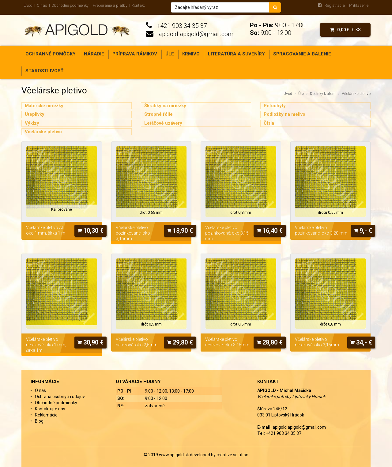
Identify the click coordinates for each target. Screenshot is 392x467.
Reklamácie (46, 414)
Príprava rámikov (134, 54)
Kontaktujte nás (50, 408)
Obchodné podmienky (70, 5)
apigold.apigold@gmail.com (196, 34)
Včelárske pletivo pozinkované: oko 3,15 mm (227, 233)
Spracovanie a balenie (302, 54)
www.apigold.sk (174, 454)
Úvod (28, 5)
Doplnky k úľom (323, 94)
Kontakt (138, 5)
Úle (169, 54)
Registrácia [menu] (335, 5)
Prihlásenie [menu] (358, 5)
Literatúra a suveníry (236, 54)
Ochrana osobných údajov (60, 396)
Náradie (94, 54)
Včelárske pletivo (356, 94)
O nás (42, 5)
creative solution (232, 454)
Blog (39, 421)
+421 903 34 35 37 (182, 25)
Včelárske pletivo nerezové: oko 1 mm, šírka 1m (46, 345)
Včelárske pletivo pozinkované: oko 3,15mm (133, 233)
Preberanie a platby (110, 5)
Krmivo (191, 54)
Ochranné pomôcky (50, 54)
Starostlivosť (44, 70)
